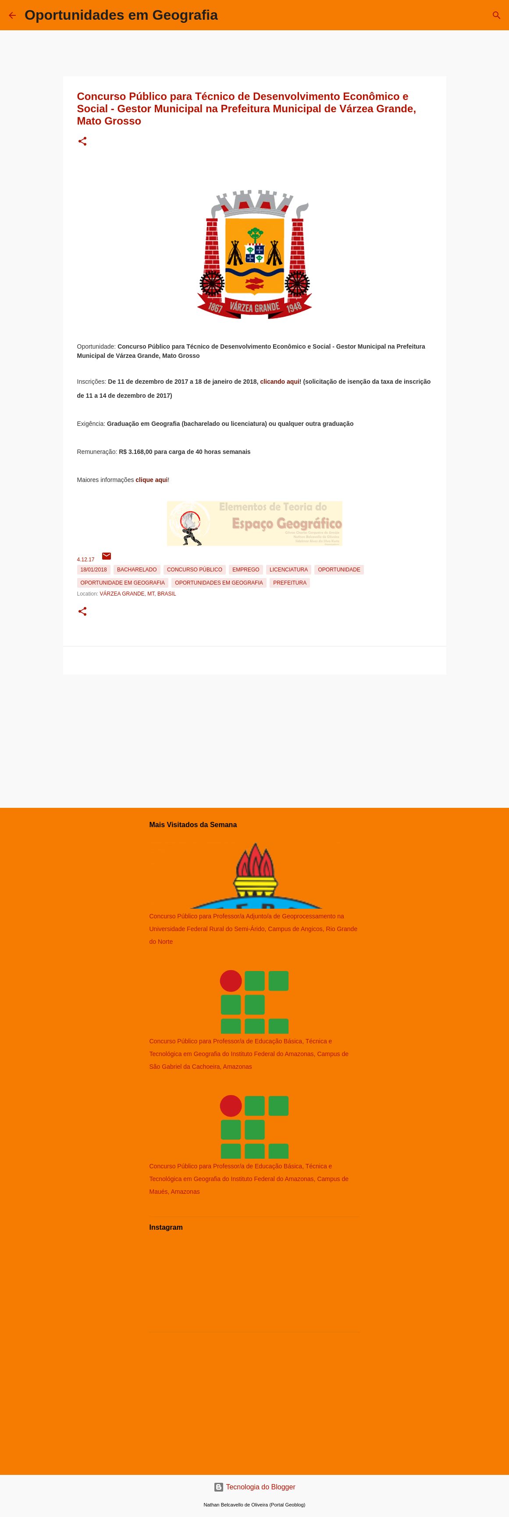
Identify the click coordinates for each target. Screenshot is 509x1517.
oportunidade (339, 570)
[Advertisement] (255, 739)
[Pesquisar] (496, 15)
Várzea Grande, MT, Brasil (138, 594)
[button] (82, 142)
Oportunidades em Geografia (121, 15)
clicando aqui (279, 381)
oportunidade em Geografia (123, 583)
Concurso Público (194, 570)
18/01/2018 (94, 570)
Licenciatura (289, 570)
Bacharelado (137, 570)
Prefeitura (289, 583)
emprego (245, 570)
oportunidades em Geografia (219, 583)
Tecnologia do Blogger (254, 1487)
